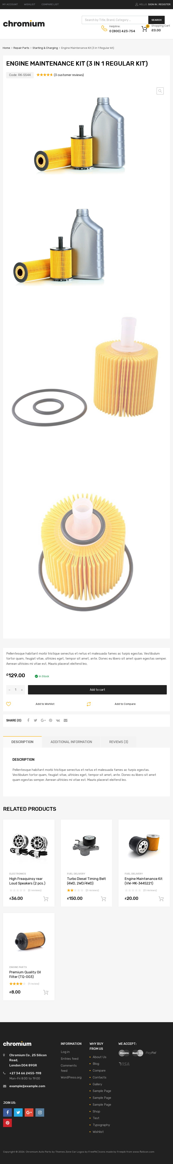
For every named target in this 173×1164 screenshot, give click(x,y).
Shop (96, 1111)
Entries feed (69, 1059)
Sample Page (102, 1091)
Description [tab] (22, 742)
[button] (160, 90)
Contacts (99, 1077)
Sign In (152, 4)
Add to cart (97, 689)
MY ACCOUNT (10, 4)
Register (165, 4)
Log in (65, 1052)
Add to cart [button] (45, 899)
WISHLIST (29, 4)
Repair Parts (21, 47)
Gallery (97, 1084)
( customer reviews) (69, 75)
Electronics (17, 873)
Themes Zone (63, 1151)
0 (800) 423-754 (119, 31)
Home (6, 47)
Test (96, 1118)
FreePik (92, 1151)
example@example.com (27, 1086)
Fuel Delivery (76, 873)
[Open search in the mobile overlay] (123, 20)
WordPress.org (71, 1077)
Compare (99, 1070)
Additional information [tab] (71, 742)
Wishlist (98, 1132)
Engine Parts (18, 967)
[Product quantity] (15, 689)
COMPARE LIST (50, 4)
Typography (101, 1125)
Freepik (121, 1151)
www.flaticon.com (143, 1151)
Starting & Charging (45, 47)
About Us (99, 1057)
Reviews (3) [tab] (118, 742)
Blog (96, 1064)
